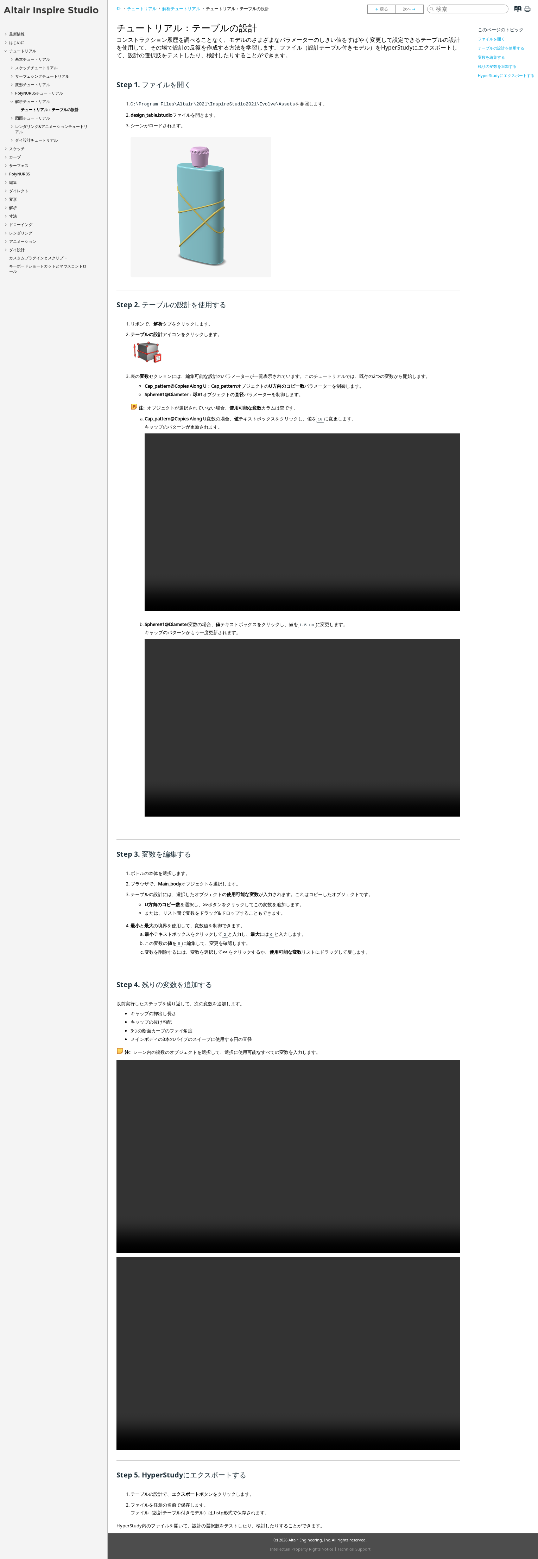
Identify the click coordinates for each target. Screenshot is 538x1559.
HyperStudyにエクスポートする (506, 75)
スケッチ (17, 148)
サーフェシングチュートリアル (42, 76)
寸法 (13, 216)
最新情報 (17, 34)
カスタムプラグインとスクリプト (38, 257)
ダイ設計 (17, 249)
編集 (13, 182)
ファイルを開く (491, 38)
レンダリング (20, 233)
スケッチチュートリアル (36, 67)
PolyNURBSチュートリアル (39, 93)
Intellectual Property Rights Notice (301, 1549)
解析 (13, 207)
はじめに (17, 42)
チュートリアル (22, 50)
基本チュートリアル (32, 59)
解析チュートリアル (32, 101)
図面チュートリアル (32, 118)
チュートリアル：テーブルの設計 (50, 109)
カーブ (15, 157)
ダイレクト (19, 190)
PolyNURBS (19, 173)
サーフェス (19, 165)
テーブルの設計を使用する (501, 48)
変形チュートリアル (32, 84)
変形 (13, 199)
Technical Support (354, 1549)
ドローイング (20, 224)
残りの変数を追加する (497, 66)
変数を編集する (491, 57)
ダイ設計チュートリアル (36, 140)
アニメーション (22, 241)
